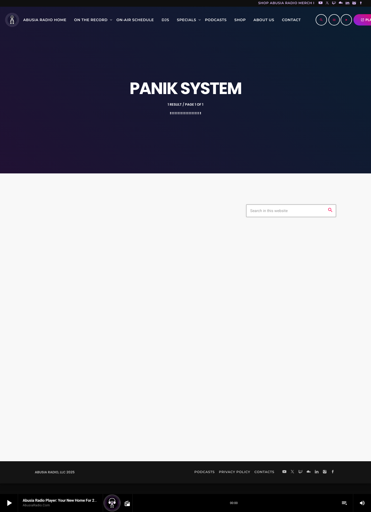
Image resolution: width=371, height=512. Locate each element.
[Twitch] (334, 3)
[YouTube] (320, 3)
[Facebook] (361, 3)
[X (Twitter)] (327, 3)
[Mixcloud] (341, 3)
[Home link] (12, 20)
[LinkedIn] (347, 3)
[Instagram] (354, 3)
